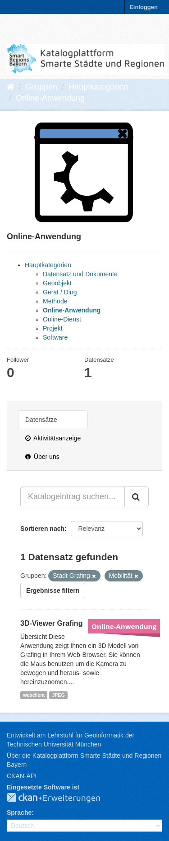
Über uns (42, 456)
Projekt (53, 328)
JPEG (58, 695)
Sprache (19, 812)
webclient (34, 695)
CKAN (61, 798)
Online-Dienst (62, 319)
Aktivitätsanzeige (53, 438)
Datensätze (41, 419)
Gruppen (41, 86)
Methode (55, 301)
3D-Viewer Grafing (51, 623)
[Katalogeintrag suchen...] (72, 497)
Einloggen (143, 7)
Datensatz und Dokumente (80, 274)
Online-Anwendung (50, 98)
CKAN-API (22, 776)
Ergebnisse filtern (52, 590)
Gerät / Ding (60, 292)
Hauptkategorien (98, 86)
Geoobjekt (57, 283)
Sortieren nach (42, 528)
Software (55, 337)
